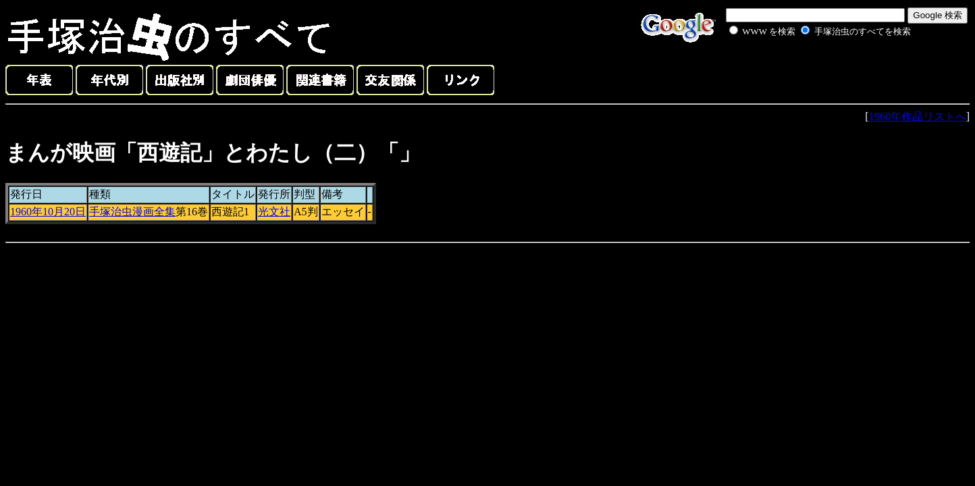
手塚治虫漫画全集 (132, 211)
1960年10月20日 (48, 211)
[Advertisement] (805, 70)
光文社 (274, 211)
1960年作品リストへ (917, 116)
